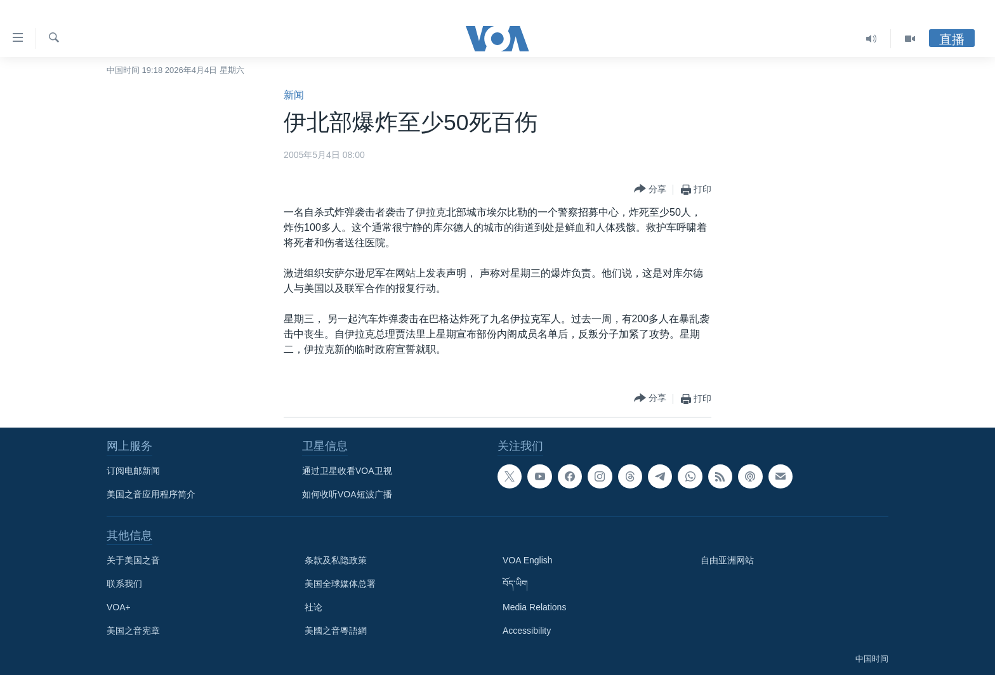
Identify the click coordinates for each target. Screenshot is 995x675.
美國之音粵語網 (336, 631)
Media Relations (534, 607)
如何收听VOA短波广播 (347, 494)
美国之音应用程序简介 (151, 494)
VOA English (528, 560)
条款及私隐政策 (336, 560)
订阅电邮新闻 (133, 471)
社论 (313, 607)
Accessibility (527, 631)
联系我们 (124, 584)
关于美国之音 (133, 560)
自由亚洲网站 (727, 560)
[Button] (650, 189)
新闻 (294, 94)
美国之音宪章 (133, 631)
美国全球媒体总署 (340, 584)
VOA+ (119, 607)
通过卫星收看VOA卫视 (347, 471)
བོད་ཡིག (515, 584)
